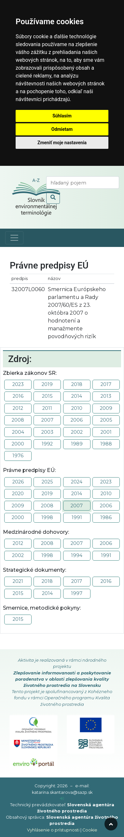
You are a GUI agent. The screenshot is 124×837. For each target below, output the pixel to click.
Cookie (89, 830)
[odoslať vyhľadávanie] (53, 197)
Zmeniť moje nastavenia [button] (62, 142)
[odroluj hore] (110, 823)
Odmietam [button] (62, 129)
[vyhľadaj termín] (82, 182)
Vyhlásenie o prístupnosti (53, 830)
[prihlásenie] (62, 798)
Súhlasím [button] (62, 115)
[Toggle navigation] (14, 237)
